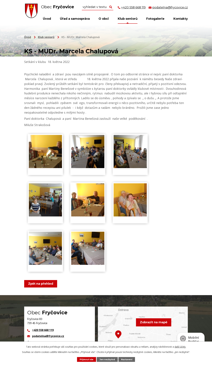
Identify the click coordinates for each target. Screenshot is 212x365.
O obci (104, 19)
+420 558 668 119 (43, 330)
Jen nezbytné (108, 359)
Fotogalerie (155, 19)
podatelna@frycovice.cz (48, 336)
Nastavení (127, 359)
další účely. (180, 346)
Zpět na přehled (41, 284)
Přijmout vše (86, 359)
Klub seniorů (127, 19)
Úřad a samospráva (75, 19)
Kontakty (180, 19)
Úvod (47, 19)
